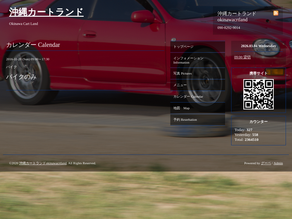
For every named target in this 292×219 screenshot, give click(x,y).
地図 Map (181, 108)
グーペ (266, 163)
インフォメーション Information (190, 60)
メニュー (180, 85)
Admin (278, 163)
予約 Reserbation (185, 119)
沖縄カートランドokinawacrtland (43, 163)
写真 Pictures (182, 73)
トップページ (183, 46)
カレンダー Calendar (188, 96)
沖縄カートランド (46, 12)
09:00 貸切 (242, 57)
